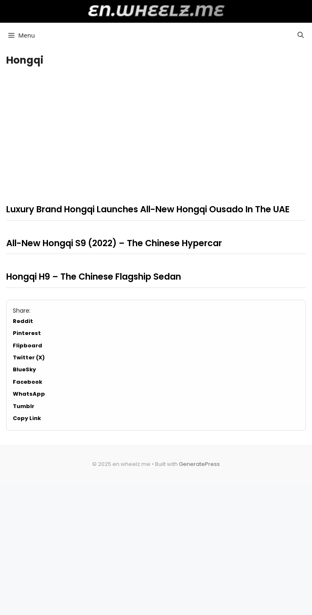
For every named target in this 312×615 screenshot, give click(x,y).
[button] (300, 35)
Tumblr (23, 406)
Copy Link (27, 418)
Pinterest (27, 333)
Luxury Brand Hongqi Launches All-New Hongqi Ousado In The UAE (148, 209)
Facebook (27, 382)
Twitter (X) (29, 357)
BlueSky (24, 369)
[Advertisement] (156, 132)
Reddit (23, 321)
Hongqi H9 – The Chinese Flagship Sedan (93, 277)
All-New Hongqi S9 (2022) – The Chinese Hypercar (114, 243)
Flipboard (27, 345)
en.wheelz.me (156, 10)
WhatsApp (29, 394)
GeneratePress (199, 464)
